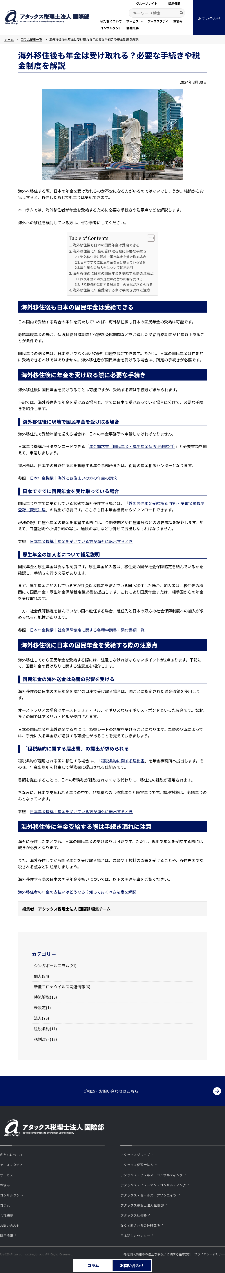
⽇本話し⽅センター (135, 1235)
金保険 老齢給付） (160, 446)
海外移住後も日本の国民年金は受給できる (106, 245)
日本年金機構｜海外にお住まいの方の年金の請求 (73, 478)
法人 (38, 1018)
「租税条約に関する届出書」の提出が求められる (116, 284)
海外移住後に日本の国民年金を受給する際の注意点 (113, 273)
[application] (141, 21)
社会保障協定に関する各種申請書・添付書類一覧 (101, 630)
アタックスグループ (135, 1154)
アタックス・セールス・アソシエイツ (148, 1195)
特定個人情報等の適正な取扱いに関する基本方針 (157, 1254)
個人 (38, 976)
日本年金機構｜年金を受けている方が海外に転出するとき (81, 541)
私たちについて (11, 1154)
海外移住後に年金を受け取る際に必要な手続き (110, 251)
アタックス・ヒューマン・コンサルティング (153, 1185)
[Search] (182, 13)
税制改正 (42, 1039)
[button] (134, 21)
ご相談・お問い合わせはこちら (110, 1091)
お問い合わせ (10, 1225)
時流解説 (42, 997)
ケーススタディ (11, 1164)
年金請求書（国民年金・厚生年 (117, 446)
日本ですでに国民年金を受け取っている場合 (113, 262)
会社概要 (6, 1215)
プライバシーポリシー (209, 1254)
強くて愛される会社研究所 (140, 1225)
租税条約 (42, 1028)
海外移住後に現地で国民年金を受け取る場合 (113, 256)
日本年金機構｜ (44, 630)
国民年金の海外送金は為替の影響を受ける (111, 279)
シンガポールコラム (51, 965)
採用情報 (6, 1235)
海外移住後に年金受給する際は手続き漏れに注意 (111, 290)
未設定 (40, 1007)
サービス (6, 1175)
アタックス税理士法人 (136, 1164)
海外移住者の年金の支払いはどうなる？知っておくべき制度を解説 (77, 892)
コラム (5, 1205)
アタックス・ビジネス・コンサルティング (151, 1175)
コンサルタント (11, 1195)
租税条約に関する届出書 (123, 760)
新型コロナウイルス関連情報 (59, 986)
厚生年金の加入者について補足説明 (106, 267)
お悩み (5, 1185)
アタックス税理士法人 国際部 (142, 1205)
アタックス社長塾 (133, 1215)
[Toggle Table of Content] (149, 238)
